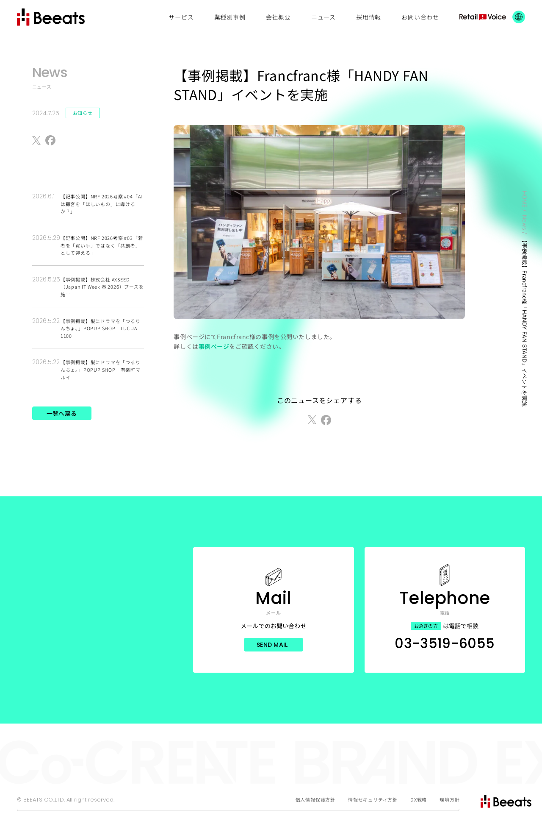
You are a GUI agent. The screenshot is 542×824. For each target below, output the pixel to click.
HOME (524, 199)
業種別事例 (230, 17)
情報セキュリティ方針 (373, 799)
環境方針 (449, 799)
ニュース (323, 17)
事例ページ (214, 346)
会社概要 (278, 17)
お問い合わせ (420, 17)
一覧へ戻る (62, 413)
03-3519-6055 (445, 643)
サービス (181, 17)
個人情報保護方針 (315, 799)
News (524, 222)
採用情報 (368, 17)
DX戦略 (418, 799)
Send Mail (272, 644)
